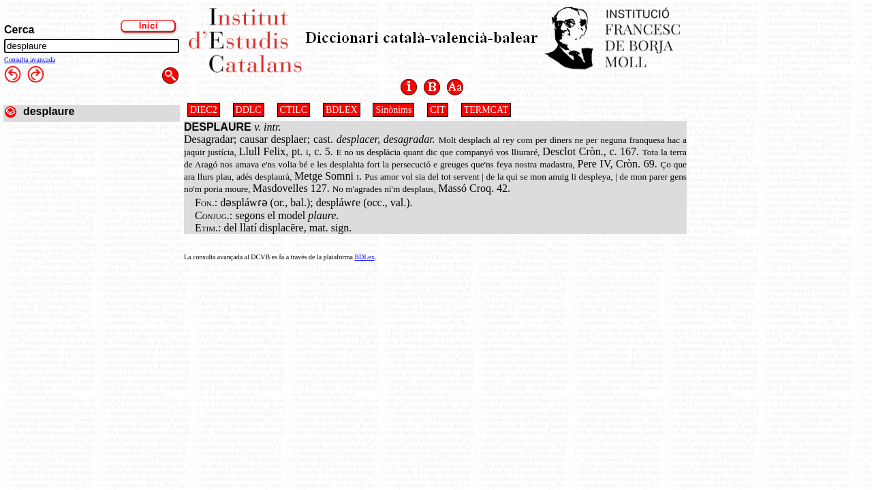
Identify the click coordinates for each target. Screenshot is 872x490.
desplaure (49, 111)
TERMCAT (486, 110)
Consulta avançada (29, 59)
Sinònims (393, 110)
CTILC (293, 110)
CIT (438, 110)
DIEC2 (203, 110)
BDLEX (342, 110)
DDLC (249, 110)
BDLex (364, 257)
